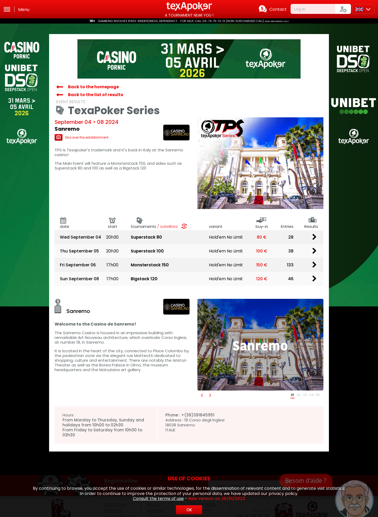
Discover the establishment (81, 137)
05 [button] (318, 395)
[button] (201, 395)
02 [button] (299, 395)
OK (189, 510)
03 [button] (305, 395)
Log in (299, 9)
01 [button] (292, 395)
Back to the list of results (95, 95)
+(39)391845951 (197, 414)
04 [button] (311, 395)
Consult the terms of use (158, 498)
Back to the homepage (93, 87)
